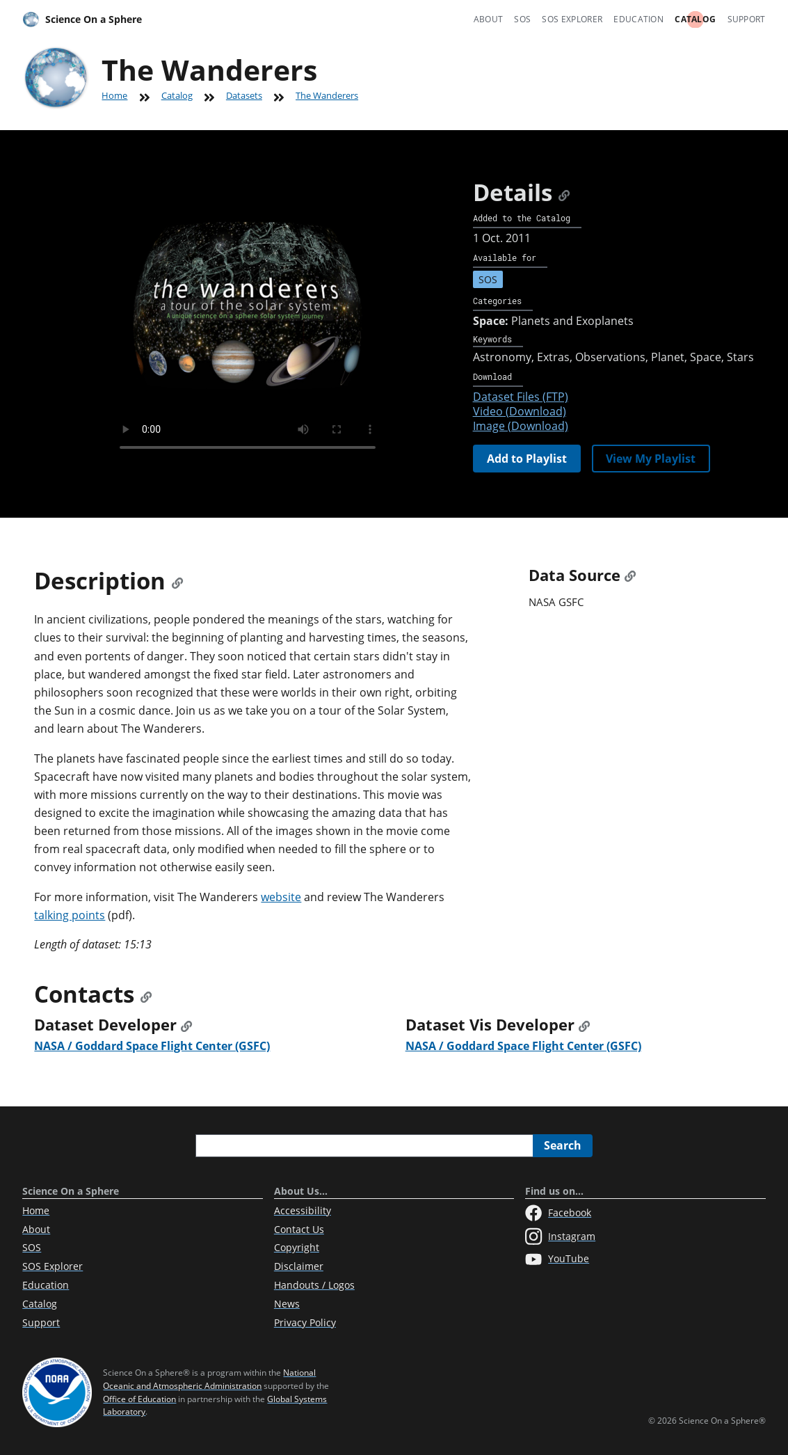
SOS (522, 19)
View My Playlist (650, 458)
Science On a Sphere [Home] (82, 19)
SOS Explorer (572, 19)
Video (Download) (519, 411)
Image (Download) (520, 426)
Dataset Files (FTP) (520, 396)
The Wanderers (327, 95)
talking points (69, 915)
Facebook (558, 1212)
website (281, 897)
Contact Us (299, 1229)
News (287, 1303)
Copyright (296, 1247)
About (489, 19)
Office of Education (139, 1399)
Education (638, 19)
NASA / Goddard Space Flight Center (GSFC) (152, 1046)
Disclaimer (298, 1266)
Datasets (244, 95)
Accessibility (302, 1210)
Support (746, 19)
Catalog (695, 19)
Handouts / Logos (314, 1284)
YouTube (557, 1259)
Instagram (560, 1236)
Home (114, 95)
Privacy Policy (305, 1322)
